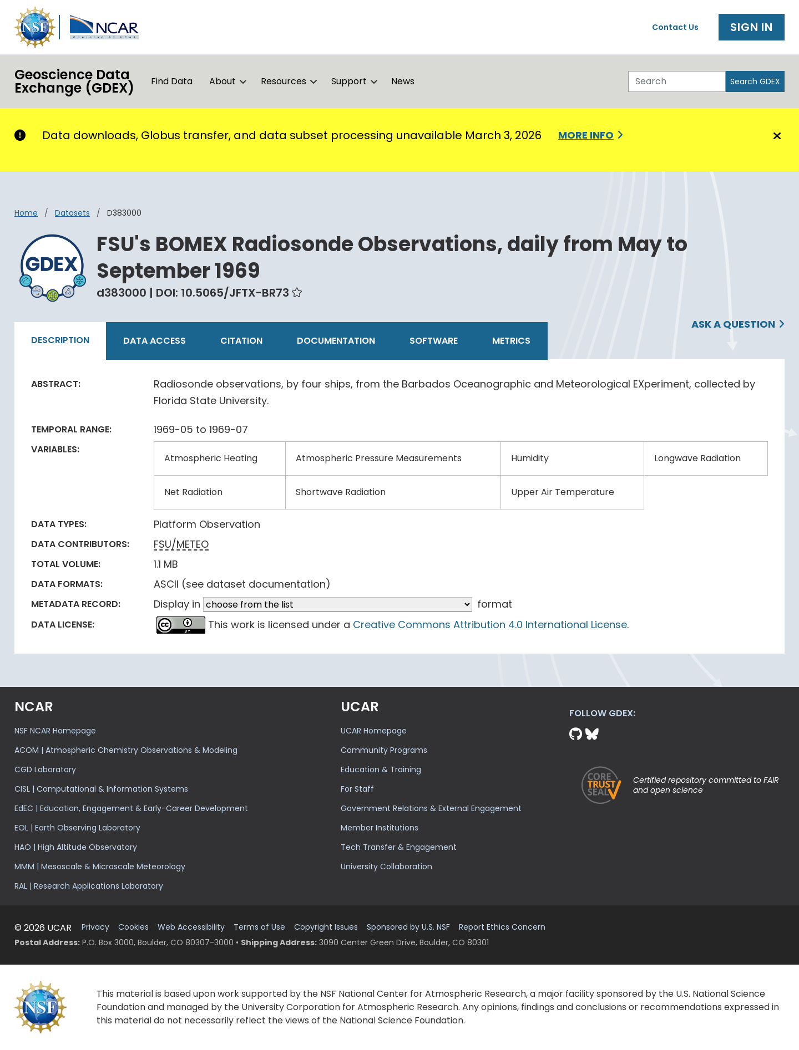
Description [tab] (60, 340)
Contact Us (675, 27)
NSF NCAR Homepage (55, 730)
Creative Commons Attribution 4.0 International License (490, 624)
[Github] (577, 734)
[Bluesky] (592, 734)
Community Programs (384, 750)
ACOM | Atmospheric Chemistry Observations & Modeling (125, 750)
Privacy (95, 927)
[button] (243, 81)
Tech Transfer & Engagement (399, 847)
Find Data (172, 81)
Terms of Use (259, 927)
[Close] (775, 136)
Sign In (751, 27)
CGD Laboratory (45, 769)
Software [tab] (433, 340)
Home (26, 212)
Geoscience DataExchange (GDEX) (74, 81)
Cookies (133, 927)
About (222, 81)
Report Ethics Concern (502, 927)
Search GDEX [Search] (755, 81)
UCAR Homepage (374, 730)
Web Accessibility (191, 927)
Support (349, 81)
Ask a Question (733, 324)
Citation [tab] (241, 340)
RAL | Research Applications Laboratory (88, 885)
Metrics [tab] (511, 340)
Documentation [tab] (336, 340)
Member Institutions (379, 827)
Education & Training (381, 769)
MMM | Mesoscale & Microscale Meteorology (99, 866)
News (402, 81)
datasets (72, 212)
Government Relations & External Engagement (431, 808)
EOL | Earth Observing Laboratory (77, 827)
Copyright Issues (326, 927)
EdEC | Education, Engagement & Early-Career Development (131, 808)
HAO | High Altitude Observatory (75, 847)
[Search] (677, 81)
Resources (283, 81)
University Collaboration (386, 866)
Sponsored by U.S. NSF (408, 927)
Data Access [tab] (154, 340)
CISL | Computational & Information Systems (101, 788)
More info (586, 135)
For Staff (357, 788)
